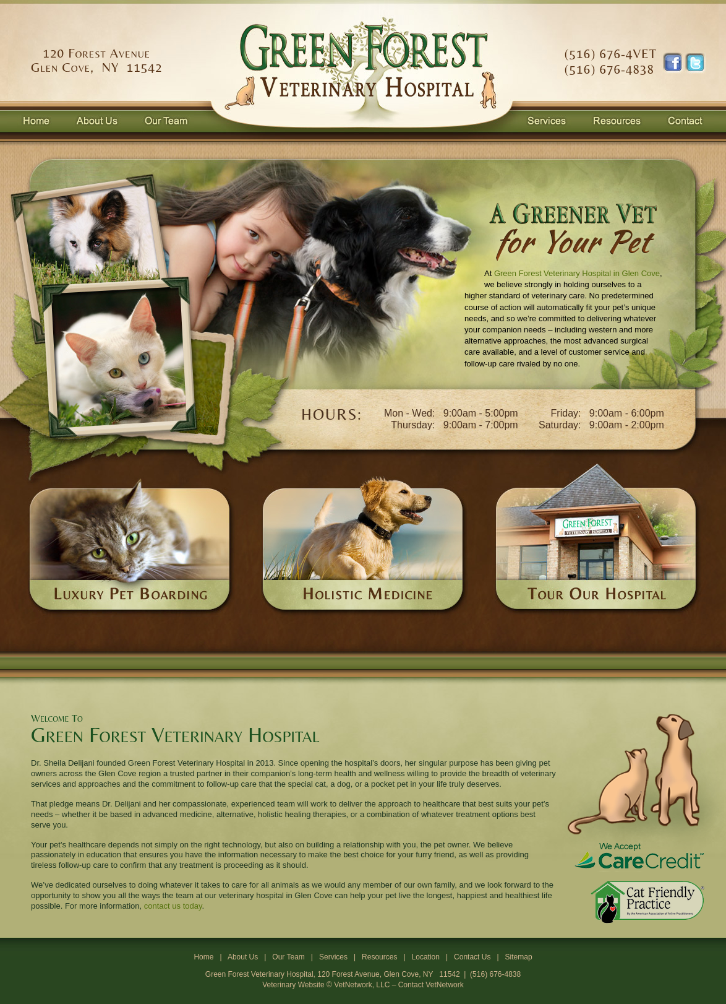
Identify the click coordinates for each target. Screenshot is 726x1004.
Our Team (288, 957)
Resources (379, 957)
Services (333, 957)
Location (426, 957)
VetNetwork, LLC (362, 984)
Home (203, 957)
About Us (243, 957)
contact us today (173, 906)
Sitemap (518, 957)
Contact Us (472, 957)
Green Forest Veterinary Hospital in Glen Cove (577, 273)
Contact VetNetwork (431, 984)
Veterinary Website (293, 984)
